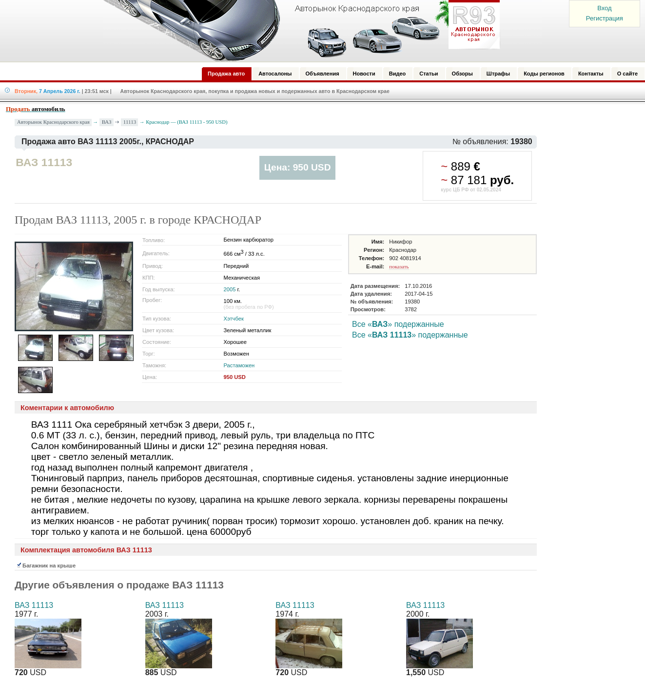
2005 (230, 289)
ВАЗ (107, 122)
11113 (129, 122)
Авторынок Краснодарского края (53, 122)
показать (399, 266)
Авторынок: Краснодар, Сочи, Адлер (298, 30)
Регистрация (604, 18)
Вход (604, 8)
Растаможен (239, 365)
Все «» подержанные (398, 324)
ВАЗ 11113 (34, 605)
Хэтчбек (234, 318)
